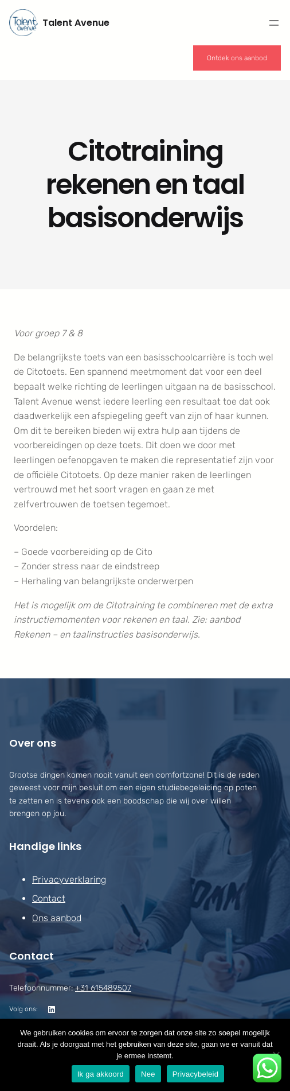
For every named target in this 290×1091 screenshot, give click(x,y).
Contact (48, 899)
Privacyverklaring (69, 879)
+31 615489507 (103, 988)
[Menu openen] (274, 23)
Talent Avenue (75, 22)
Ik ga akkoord (100, 1074)
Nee (148, 1074)
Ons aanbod (56, 918)
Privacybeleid (196, 1074)
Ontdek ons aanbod (237, 58)
